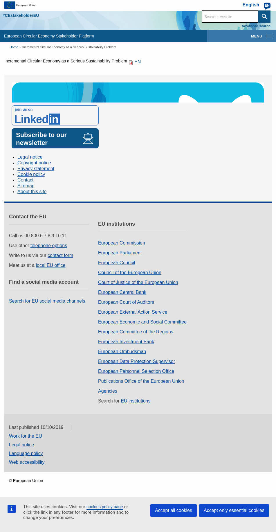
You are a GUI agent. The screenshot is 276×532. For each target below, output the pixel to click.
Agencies (107, 391)
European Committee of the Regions (135, 331)
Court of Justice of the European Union (138, 282)
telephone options (48, 245)
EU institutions (135, 400)
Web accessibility (26, 462)
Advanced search (256, 26)
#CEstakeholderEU (21, 15)
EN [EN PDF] (137, 61)
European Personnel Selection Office (136, 371)
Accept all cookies (173, 510)
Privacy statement (35, 168)
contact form (60, 255)
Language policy (26, 453)
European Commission (121, 242)
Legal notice (29, 156)
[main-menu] (269, 36)
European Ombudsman (122, 351)
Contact (25, 179)
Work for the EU (25, 436)
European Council (116, 262)
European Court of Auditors (126, 302)
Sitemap (26, 185)
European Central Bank (122, 292)
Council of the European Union (129, 272)
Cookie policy (31, 174)
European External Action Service (132, 312)
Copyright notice (34, 162)
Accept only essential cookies (234, 510)
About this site (32, 191)
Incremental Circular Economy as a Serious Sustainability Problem (69, 47)
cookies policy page (104, 506)
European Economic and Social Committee (142, 321)
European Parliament (120, 252)
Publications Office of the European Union (141, 381)
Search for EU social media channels (47, 301)
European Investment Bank (126, 341)
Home (14, 47)
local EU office (51, 265)
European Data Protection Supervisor (136, 361)
